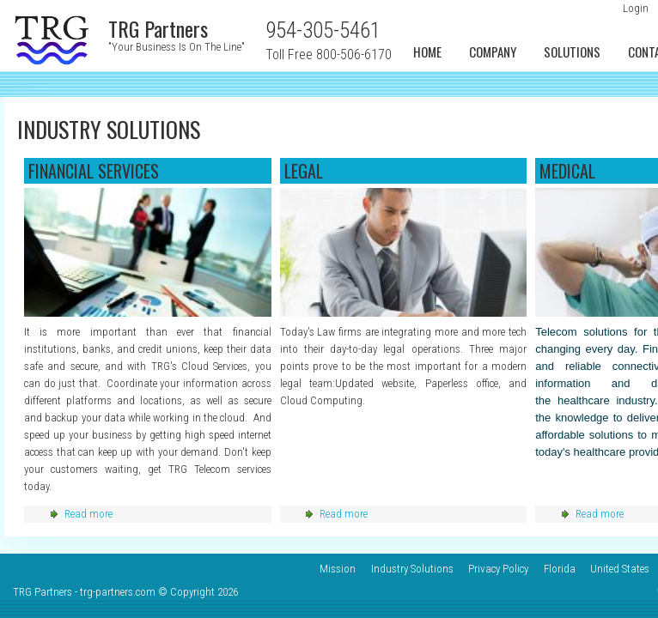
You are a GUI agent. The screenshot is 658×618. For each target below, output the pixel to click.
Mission (338, 568)
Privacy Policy (498, 568)
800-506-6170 (354, 54)
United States (619, 568)
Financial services (93, 171)
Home (427, 51)
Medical (567, 171)
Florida (560, 568)
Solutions (572, 51)
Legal (303, 171)
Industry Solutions (412, 568)
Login (636, 8)
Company (492, 51)
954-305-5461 (323, 30)
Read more (88, 513)
